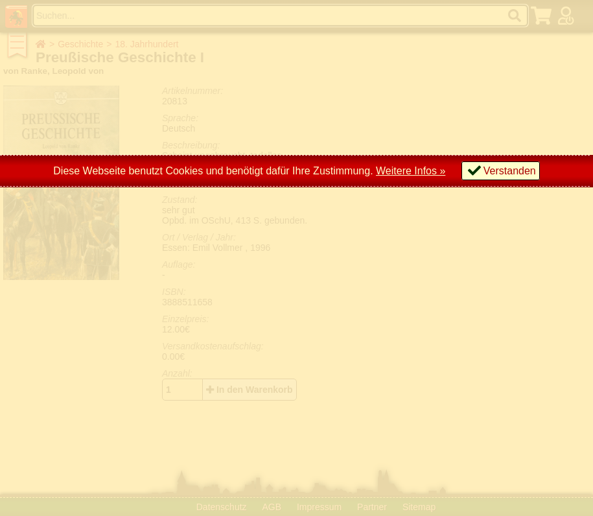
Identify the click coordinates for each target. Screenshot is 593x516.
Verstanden (509, 170)
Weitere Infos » (410, 170)
